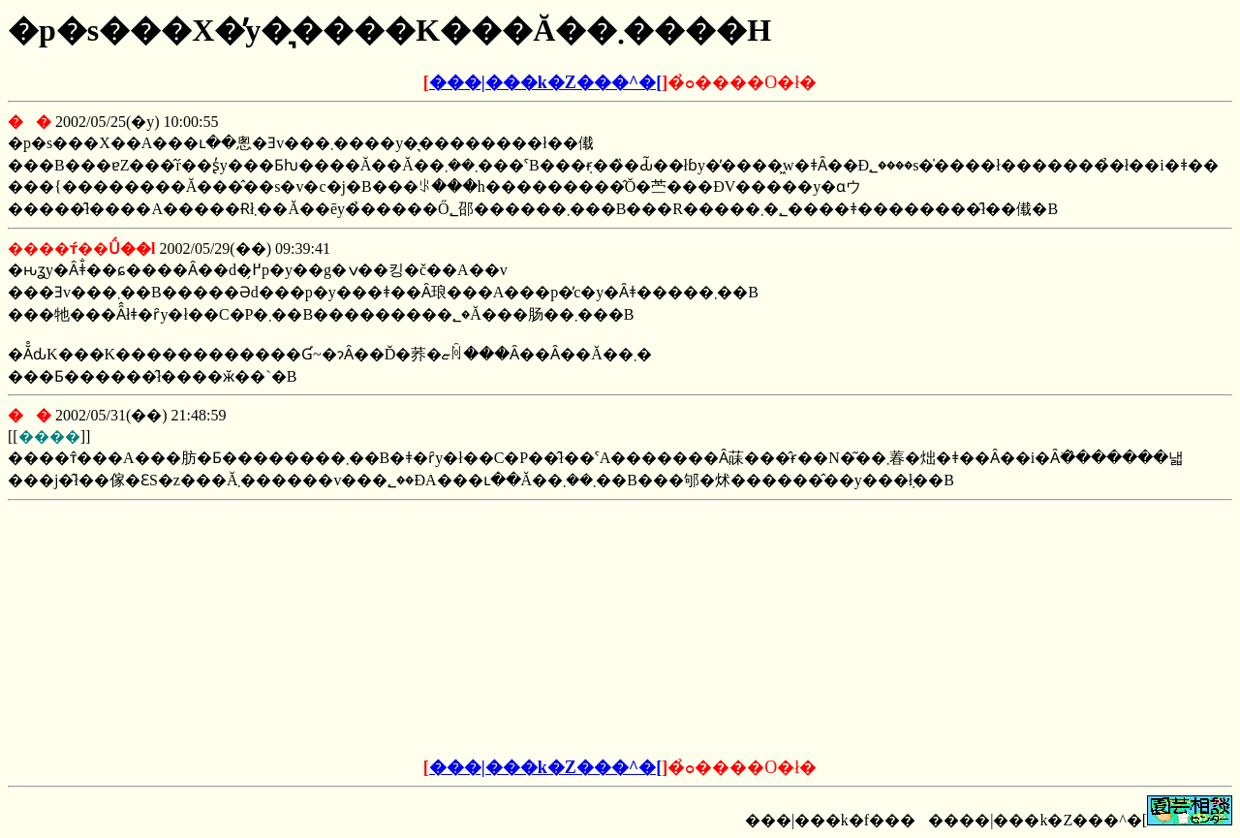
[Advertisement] (472, 630)
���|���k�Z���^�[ (545, 82)
